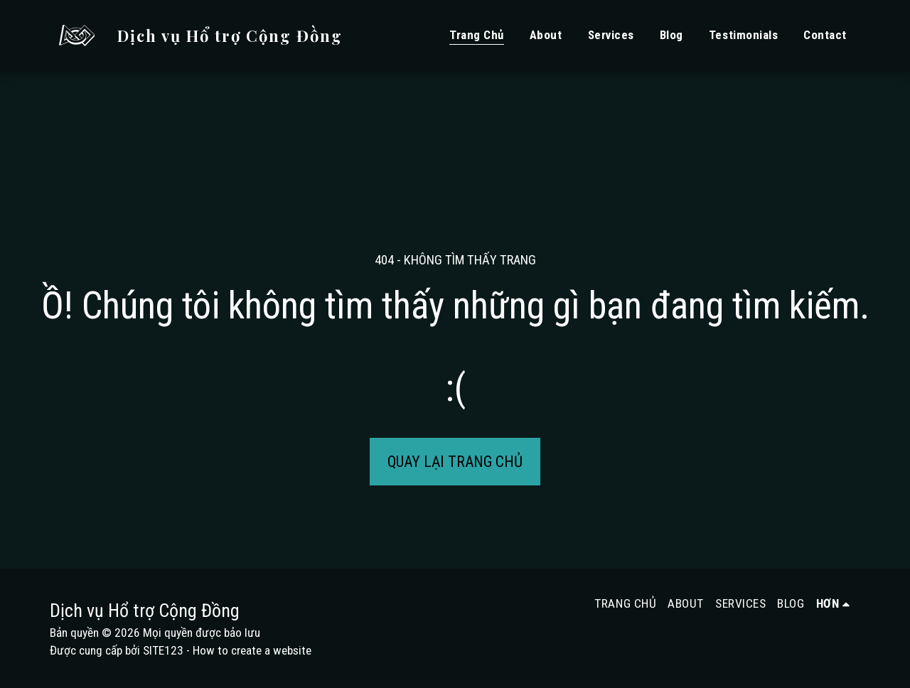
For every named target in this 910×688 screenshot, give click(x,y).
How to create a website (252, 650)
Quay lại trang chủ (455, 462)
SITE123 (163, 650)
